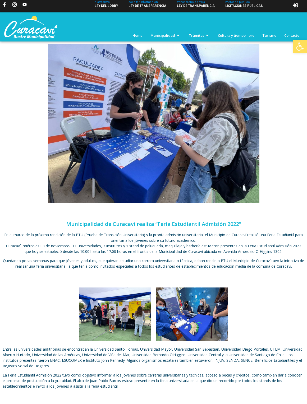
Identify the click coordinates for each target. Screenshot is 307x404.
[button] (300, 46)
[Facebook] (4, 4)
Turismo (269, 35)
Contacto (291, 35)
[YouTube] (25, 4)
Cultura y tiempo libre (236, 35)
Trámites (199, 35)
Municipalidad (165, 35)
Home (137, 35)
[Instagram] (15, 4)
